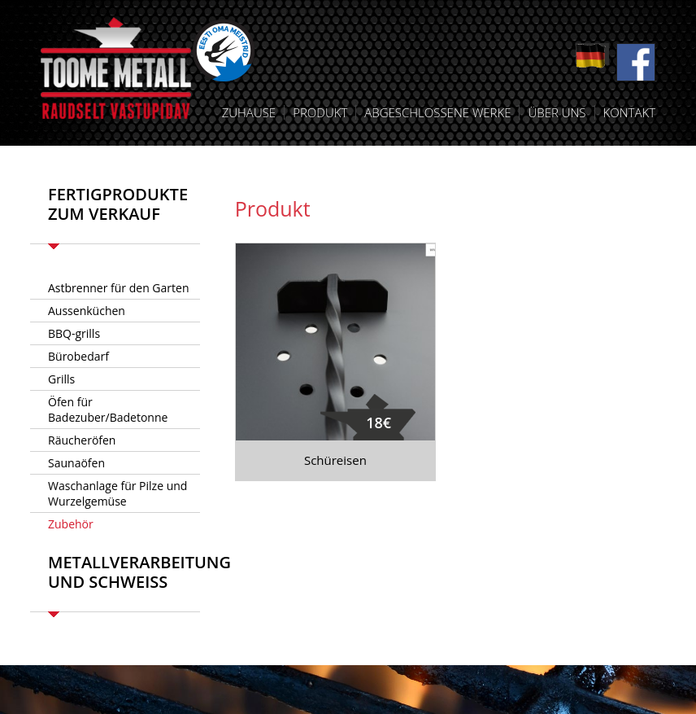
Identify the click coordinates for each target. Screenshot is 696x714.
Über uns (556, 112)
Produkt (320, 112)
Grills (61, 379)
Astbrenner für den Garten (118, 288)
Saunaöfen (76, 463)
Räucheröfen (81, 440)
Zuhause (249, 112)
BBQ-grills (74, 333)
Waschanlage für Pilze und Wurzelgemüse (117, 493)
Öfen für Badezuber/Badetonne (107, 409)
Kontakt (629, 112)
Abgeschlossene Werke (437, 112)
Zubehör (71, 524)
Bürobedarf (78, 356)
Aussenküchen (86, 310)
